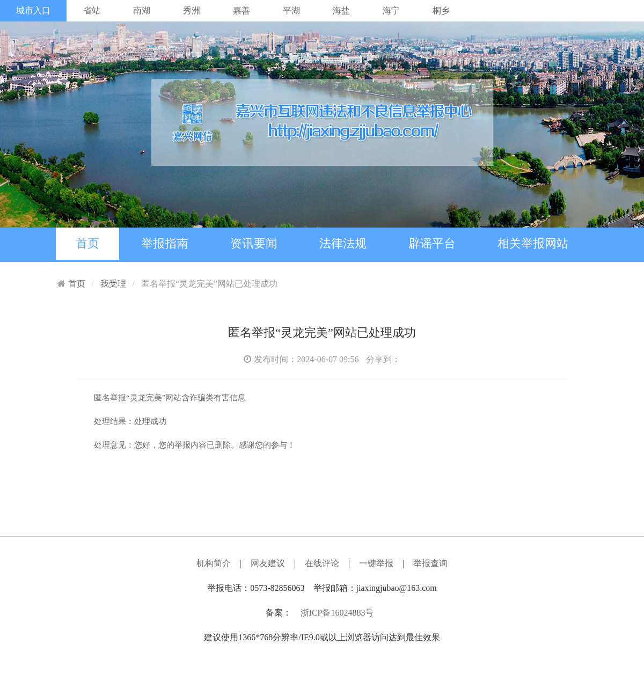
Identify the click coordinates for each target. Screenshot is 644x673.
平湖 (291, 10)
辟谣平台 (432, 243)
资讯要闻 (253, 243)
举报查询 (430, 563)
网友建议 (268, 563)
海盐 (341, 10)
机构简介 (213, 563)
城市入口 (33, 10)
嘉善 (241, 10)
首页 (87, 243)
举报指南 (164, 243)
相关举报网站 (532, 243)
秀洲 (191, 10)
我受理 (113, 283)
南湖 (141, 10)
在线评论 (322, 563)
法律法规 (343, 243)
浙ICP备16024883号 (337, 612)
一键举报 (376, 563)
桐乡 (441, 10)
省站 (91, 10)
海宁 (391, 10)
